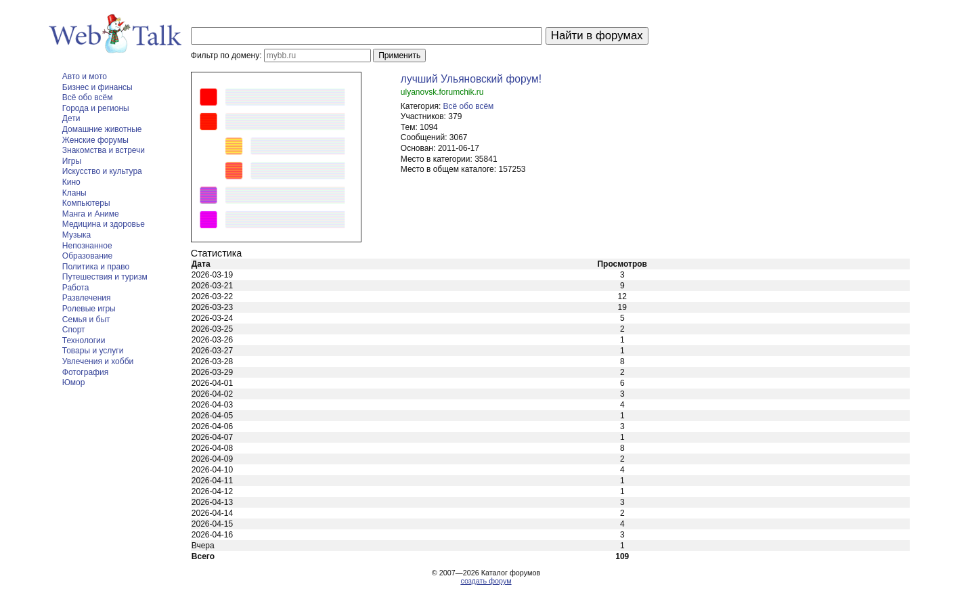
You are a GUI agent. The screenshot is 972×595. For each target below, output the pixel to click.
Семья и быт (86, 319)
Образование (87, 256)
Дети (71, 118)
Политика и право (95, 266)
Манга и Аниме (90, 214)
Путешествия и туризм (105, 277)
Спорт (73, 329)
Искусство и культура (102, 171)
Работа (75, 287)
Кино (71, 182)
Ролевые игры (89, 308)
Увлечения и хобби (97, 361)
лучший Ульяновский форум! (471, 79)
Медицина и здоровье (103, 224)
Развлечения (86, 298)
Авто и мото (84, 76)
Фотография (85, 372)
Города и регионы (95, 108)
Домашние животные (102, 129)
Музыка (76, 235)
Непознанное (87, 245)
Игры (71, 161)
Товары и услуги (93, 350)
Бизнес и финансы (97, 87)
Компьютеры (86, 203)
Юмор (73, 382)
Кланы (74, 193)
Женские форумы (95, 140)
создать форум (485, 581)
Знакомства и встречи (103, 150)
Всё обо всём (87, 97)
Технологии (84, 340)
